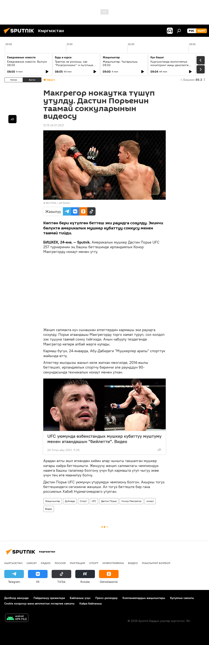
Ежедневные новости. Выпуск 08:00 (27, 63)
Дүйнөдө (70, 501)
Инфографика (113, 563)
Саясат (32, 563)
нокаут (150, 501)
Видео (48, 508)
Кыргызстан (13, 563)
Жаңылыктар (52, 501)
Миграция (77, 563)
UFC (94, 501)
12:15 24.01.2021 (53, 125)
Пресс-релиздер (106, 598)
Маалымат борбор (156, 563)
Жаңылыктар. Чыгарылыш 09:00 (120, 63)
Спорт (83, 501)
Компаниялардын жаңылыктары (143, 598)
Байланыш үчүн (80, 598)
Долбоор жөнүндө (16, 598)
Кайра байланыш (90, 603)
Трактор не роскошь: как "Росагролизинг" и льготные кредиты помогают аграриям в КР (75, 67)
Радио (46, 563)
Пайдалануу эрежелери (49, 598)
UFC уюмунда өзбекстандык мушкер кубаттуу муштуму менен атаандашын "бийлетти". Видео (104, 438)
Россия (60, 563)
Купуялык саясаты (182, 598)
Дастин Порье (109, 501)
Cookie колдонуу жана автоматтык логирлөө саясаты (39, 603)
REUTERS (51, 202)
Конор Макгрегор (131, 501)
